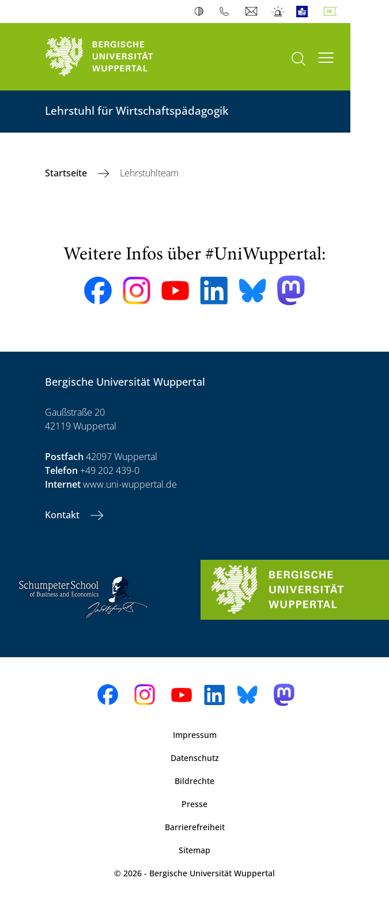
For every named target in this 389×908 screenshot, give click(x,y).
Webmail (253, 11)
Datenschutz (195, 757)
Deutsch (332, 11)
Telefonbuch (227, 11)
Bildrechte (194, 780)
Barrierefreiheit (195, 827)
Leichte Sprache (304, 11)
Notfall (278, 11)
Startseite (67, 173)
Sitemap (194, 850)
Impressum (195, 734)
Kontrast (201, 11)
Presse (194, 803)
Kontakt (63, 514)
